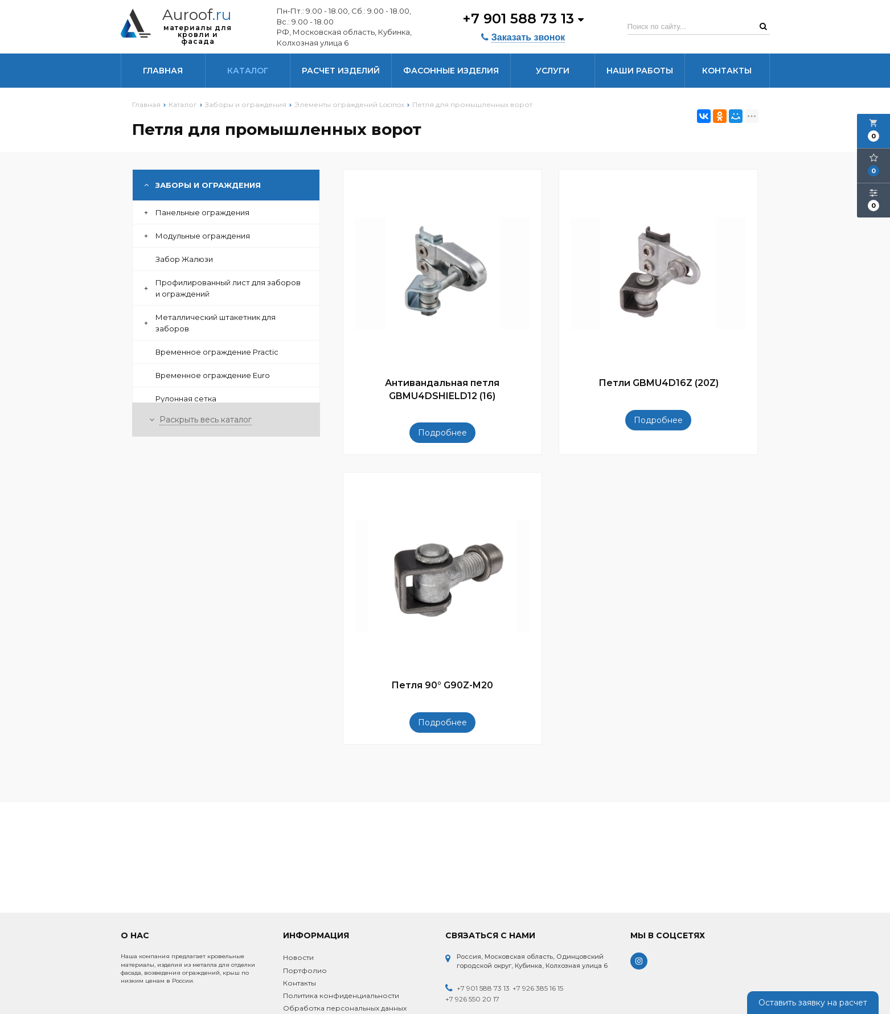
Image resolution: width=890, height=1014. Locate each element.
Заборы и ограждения (202, 185)
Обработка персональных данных (345, 1008)
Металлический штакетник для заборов (210, 323)
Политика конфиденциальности (341, 995)
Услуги (552, 70)
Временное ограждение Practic (216, 351)
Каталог (247, 70)
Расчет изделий (341, 70)
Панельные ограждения (196, 212)
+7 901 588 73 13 (523, 18)
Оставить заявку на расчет (812, 1002)
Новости (298, 957)
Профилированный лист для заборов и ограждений (222, 288)
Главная (163, 70)
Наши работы (639, 70)
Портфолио (305, 970)
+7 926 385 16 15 (537, 988)
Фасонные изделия (451, 70)
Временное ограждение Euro (212, 375)
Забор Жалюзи (184, 259)
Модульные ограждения (197, 235)
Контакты (727, 70)
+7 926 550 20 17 (472, 999)
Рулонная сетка (185, 398)
